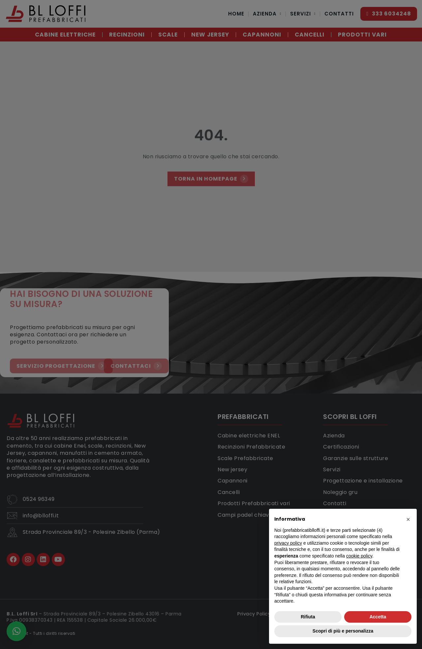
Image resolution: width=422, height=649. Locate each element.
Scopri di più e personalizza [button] (343, 631)
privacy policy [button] (288, 543)
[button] (408, 519)
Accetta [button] (378, 616)
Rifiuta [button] (308, 616)
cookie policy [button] (359, 555)
